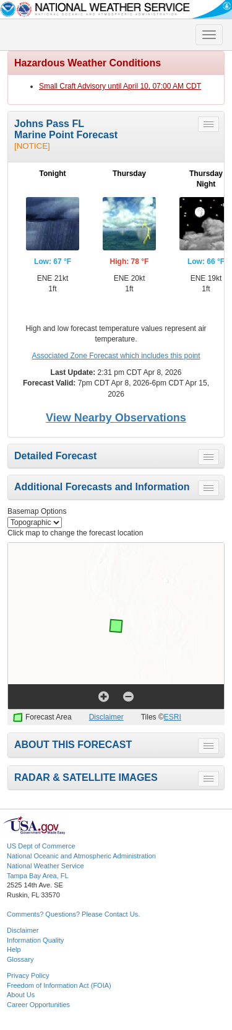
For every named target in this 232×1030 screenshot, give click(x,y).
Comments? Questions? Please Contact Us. (73, 914)
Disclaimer (106, 717)
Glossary (20, 959)
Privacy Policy (28, 975)
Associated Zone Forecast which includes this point (116, 355)
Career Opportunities (38, 1004)
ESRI (172, 717)
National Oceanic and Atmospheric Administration (81, 856)
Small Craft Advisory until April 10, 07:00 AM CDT (120, 86)
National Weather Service (45, 865)
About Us (21, 994)
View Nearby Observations (116, 418)
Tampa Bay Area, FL (38, 875)
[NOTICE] (32, 146)
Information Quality (35, 940)
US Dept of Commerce (41, 846)
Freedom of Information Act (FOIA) (59, 985)
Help (14, 949)
